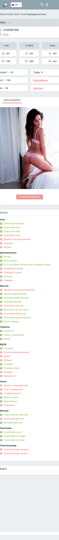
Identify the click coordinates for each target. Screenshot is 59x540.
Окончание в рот (13, 432)
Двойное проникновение (17, 239)
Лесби (7, 338)
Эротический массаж (15, 293)
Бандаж (8, 372)
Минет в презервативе (16, 385)
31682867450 (11, 29)
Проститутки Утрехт (10, 14)
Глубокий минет (12, 393)
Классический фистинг (16, 414)
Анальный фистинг (14, 418)
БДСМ (7, 356)
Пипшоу (8, 276)
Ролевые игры (11, 368)
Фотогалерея (12, 100)
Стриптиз (9, 330)
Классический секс (14, 223)
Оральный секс (12, 231)
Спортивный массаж (15, 313)
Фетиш (7, 247)
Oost (23, 14)
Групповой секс (12, 235)
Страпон (8, 364)
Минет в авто (11, 397)
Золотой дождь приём (16, 453)
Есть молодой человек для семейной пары (27, 264)
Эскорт (7, 256)
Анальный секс (12, 227)
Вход (47, 4)
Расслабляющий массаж (17, 317)
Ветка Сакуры (11, 321)
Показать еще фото (29, 196)
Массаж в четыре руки (16, 309)
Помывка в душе (13, 272)
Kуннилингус (10, 401)
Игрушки (8, 243)
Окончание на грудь (14, 436)
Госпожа (8, 348)
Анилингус (9, 405)
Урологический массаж (16, 297)
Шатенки (38, 88)
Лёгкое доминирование (16, 352)
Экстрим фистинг (13, 422)
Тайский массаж (12, 301)
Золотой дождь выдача (16, 449)
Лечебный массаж (13, 305)
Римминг (8, 280)
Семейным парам (13, 268)
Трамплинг (9, 376)
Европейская (41, 80)
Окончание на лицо (14, 440)
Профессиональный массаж (19, 289)
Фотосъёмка (10, 260)
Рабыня (8, 360)
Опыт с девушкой (13, 389)
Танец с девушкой (13, 334)
